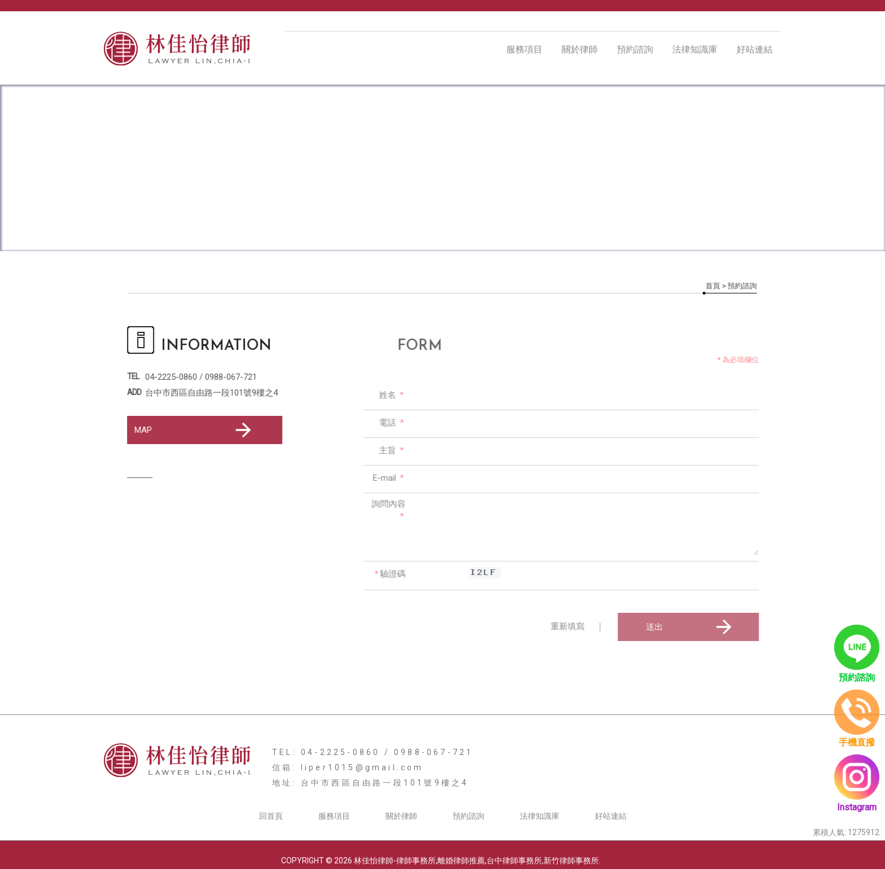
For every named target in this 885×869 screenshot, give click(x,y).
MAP (194, 430)
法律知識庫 (694, 49)
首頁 (713, 286)
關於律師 (580, 49)
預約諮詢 (635, 49)
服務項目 (524, 49)
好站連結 (755, 49)
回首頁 (271, 815)
